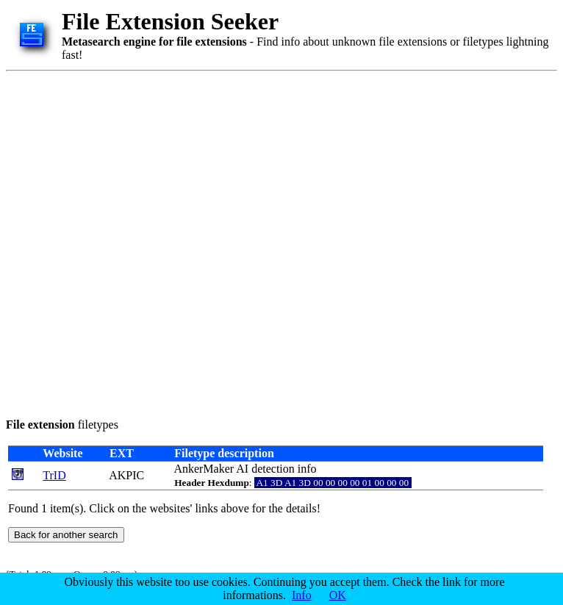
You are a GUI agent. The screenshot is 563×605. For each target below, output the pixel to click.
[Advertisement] (164, 242)
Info (302, 595)
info (307, 468)
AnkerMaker (203, 468)
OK (337, 595)
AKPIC (126, 475)
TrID (54, 475)
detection (273, 468)
